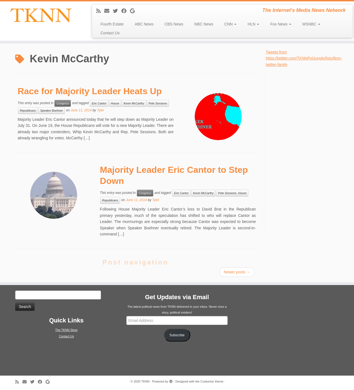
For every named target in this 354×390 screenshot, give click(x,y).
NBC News (203, 24)
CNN (230, 24)
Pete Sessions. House (232, 193)
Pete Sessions (158, 103)
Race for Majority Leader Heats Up (90, 91)
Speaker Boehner (51, 110)
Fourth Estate (112, 24)
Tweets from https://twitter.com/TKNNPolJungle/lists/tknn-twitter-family (304, 58)
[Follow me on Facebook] (125, 11)
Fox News (280, 24)
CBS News (174, 24)
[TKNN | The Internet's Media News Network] (41, 15)
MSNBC (311, 24)
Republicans (28, 110)
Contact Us (109, 33)
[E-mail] (108, 11)
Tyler (100, 110)
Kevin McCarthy (134, 103)
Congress (62, 103)
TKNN (145, 381)
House (115, 103)
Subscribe (177, 335)
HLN (253, 24)
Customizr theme (212, 381)
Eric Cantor (99, 103)
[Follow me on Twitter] (117, 11)
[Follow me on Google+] (134, 11)
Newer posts (237, 272)
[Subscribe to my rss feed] (100, 11)
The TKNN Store (66, 330)
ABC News (144, 24)
